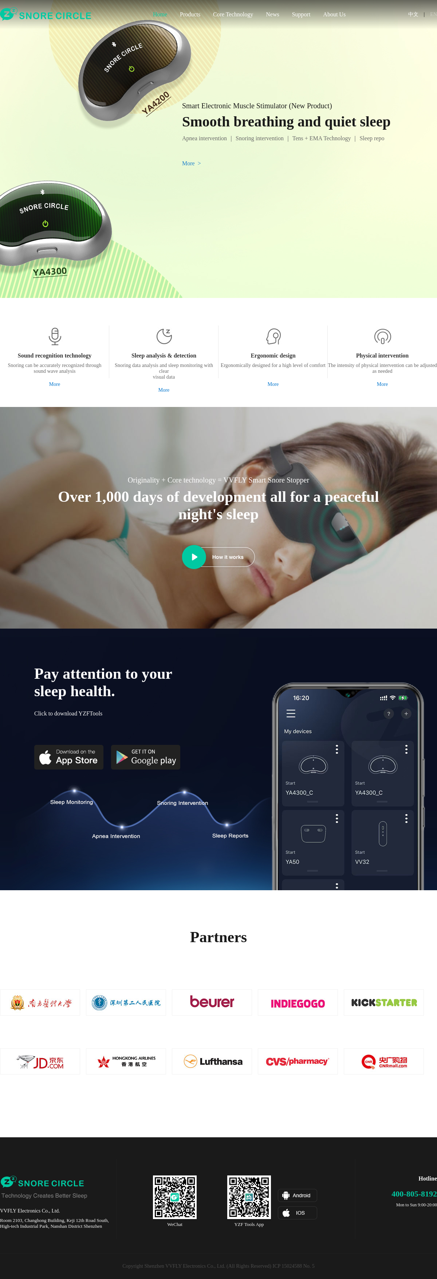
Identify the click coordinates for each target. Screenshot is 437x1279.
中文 (413, 14)
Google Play (145, 757)
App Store (68, 757)
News (272, 14)
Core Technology (233, 14)
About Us (334, 14)
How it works (194, 557)
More (54, 384)
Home (160, 14)
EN (433, 14)
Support (301, 14)
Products (190, 14)
